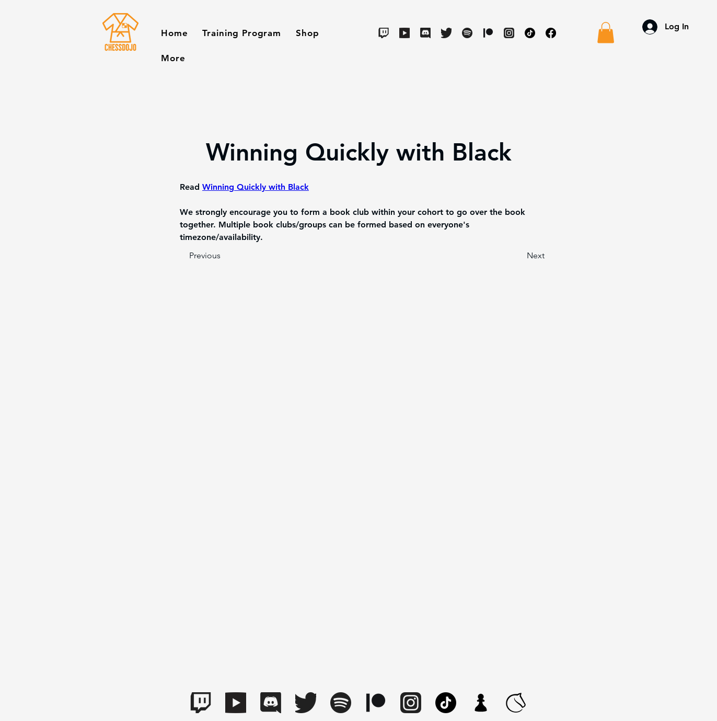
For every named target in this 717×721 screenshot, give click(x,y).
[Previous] (223, 255)
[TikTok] (530, 33)
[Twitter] (446, 33)
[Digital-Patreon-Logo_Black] (488, 33)
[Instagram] (509, 33)
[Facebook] (551, 33)
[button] (307, 32)
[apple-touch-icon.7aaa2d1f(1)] (480, 702)
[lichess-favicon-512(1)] (515, 702)
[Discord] (425, 33)
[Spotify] (467, 33)
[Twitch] (383, 33)
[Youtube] (404, 33)
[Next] (518, 255)
